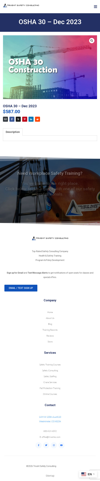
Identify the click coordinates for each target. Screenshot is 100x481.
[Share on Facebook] (11, 119)
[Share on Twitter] (18, 119)
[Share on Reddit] (37, 119)
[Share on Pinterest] (24, 119)
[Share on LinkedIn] (31, 119)
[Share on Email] (5, 119)
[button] (91, 40)
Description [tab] (13, 131)
